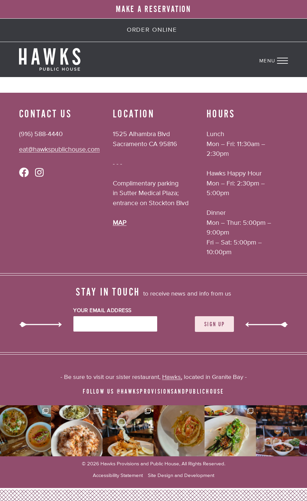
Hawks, (172, 377)
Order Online (152, 30)
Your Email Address (102, 311)
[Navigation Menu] (283, 59)
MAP (119, 223)
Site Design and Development (181, 475)
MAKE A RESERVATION (153, 9)
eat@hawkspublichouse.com (59, 149)
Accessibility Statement (118, 475)
